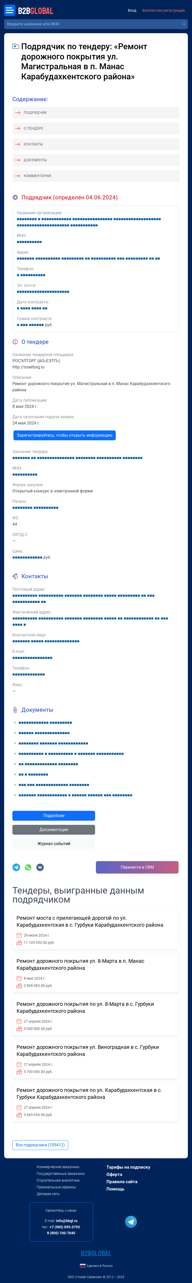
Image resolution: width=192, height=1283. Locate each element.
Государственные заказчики (61, 1174)
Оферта (114, 1174)
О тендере (33, 128)
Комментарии (37, 176)
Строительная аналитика (58, 1180)
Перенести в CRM (137, 867)
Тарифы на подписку (128, 1167)
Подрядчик (35, 112)
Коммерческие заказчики (58, 1167)
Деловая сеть (48, 1194)
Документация (54, 829)
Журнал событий (53, 843)
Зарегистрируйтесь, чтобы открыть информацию (64, 435)
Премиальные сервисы (56, 1187)
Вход (132, 10)
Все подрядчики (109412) (40, 1144)
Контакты (33, 144)
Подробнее (53, 815)
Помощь (115, 1188)
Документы (35, 160)
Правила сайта (121, 1181)
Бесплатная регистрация (163, 10)
